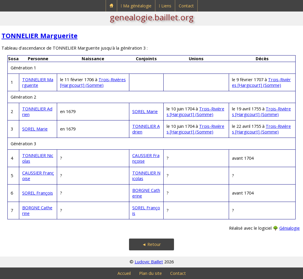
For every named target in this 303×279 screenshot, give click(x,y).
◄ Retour (151, 244)
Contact (186, 6)
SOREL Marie (145, 111)
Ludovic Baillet (149, 262)
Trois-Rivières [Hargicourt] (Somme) (93, 82)
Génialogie (289, 228)
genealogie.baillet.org (152, 17)
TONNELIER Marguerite (39, 35)
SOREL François (37, 193)
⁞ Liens (165, 6)
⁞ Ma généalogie (136, 6)
